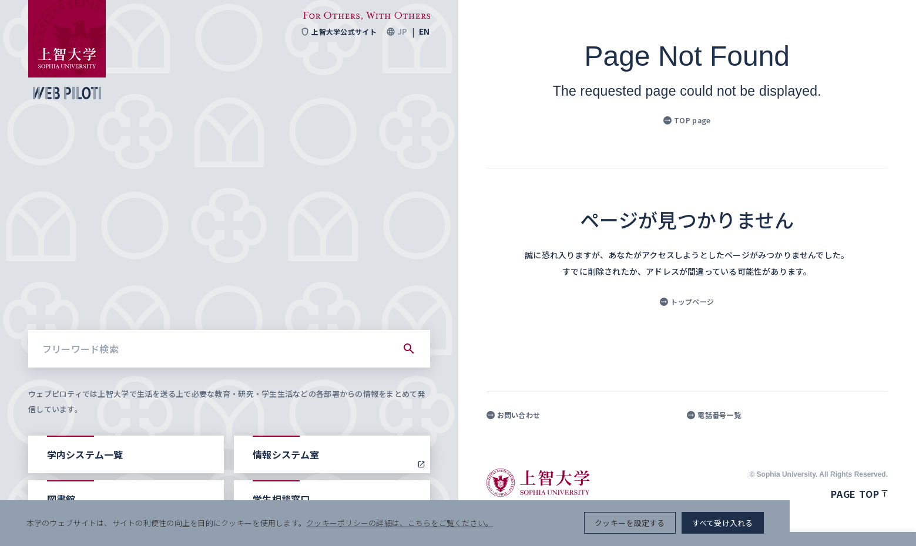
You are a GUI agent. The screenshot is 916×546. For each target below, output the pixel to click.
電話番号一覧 (714, 415)
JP (402, 32)
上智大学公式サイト (338, 31)
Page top (859, 494)
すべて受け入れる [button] (846, 522)
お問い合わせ (513, 415)
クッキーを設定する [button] (754, 522)
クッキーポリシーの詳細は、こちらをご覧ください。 (401, 522)
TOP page (686, 120)
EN (424, 32)
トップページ (687, 301)
